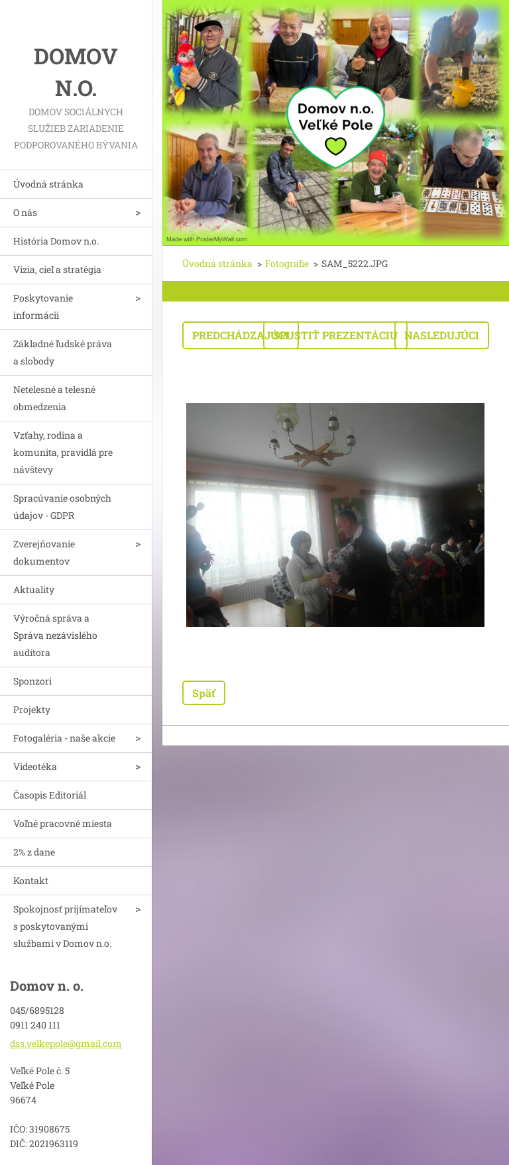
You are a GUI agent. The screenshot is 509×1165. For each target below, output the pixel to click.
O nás (25, 212)
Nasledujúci (441, 335)
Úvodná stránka (48, 184)
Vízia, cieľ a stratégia (57, 269)
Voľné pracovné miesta (62, 823)
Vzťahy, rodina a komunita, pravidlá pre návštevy (63, 452)
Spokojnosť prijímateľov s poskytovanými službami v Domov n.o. (65, 926)
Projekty (31, 709)
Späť (203, 693)
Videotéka (35, 766)
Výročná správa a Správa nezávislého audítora (55, 635)
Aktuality (33, 589)
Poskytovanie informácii (43, 306)
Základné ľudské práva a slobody (62, 352)
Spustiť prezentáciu (335, 335)
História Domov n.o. (56, 241)
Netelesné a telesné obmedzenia (54, 398)
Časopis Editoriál (49, 795)
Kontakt (30, 880)
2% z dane (34, 852)
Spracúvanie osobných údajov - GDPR (62, 507)
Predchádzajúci (240, 335)
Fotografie (287, 263)
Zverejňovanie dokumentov (44, 552)
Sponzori (32, 681)
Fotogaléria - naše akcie (64, 738)
